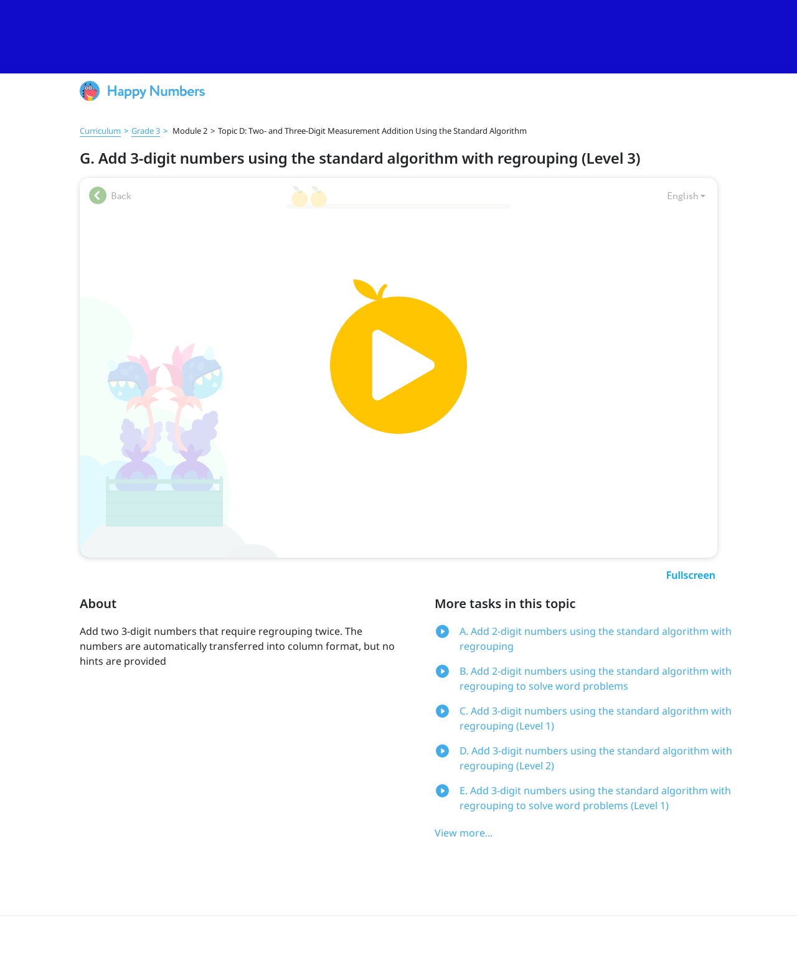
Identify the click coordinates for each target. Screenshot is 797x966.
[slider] (398, 36)
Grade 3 (145, 130)
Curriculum (100, 130)
